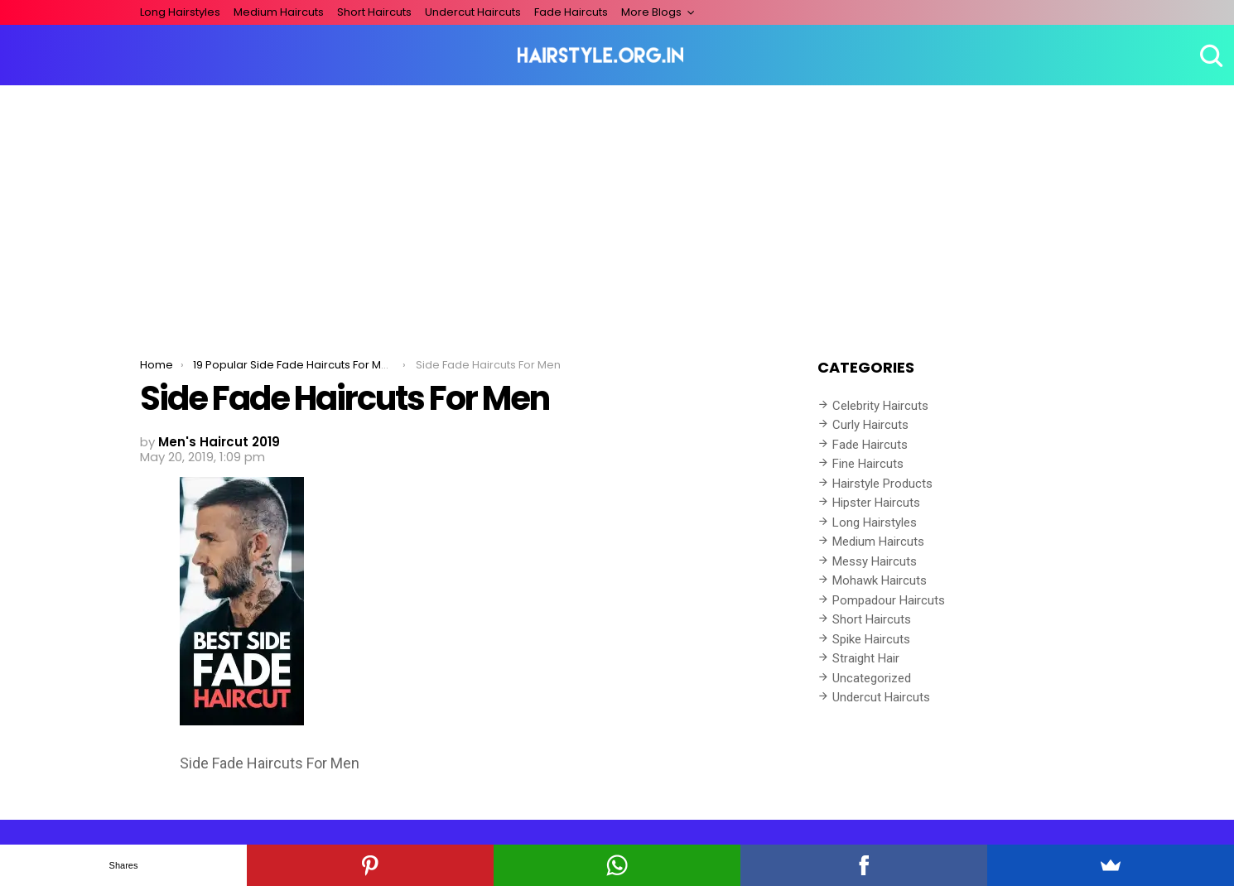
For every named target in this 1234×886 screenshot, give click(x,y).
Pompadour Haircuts (888, 600)
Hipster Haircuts (876, 502)
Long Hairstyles (180, 12)
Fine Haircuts (868, 463)
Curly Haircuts (870, 424)
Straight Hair (865, 658)
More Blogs (651, 12)
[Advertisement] (617, 209)
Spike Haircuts (871, 639)
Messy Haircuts (874, 561)
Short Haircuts (374, 12)
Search (1209, 55)
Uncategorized (871, 678)
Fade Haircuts (571, 12)
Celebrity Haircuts (880, 405)
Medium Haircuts (279, 12)
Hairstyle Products (882, 483)
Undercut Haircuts (473, 12)
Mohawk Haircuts (879, 580)
